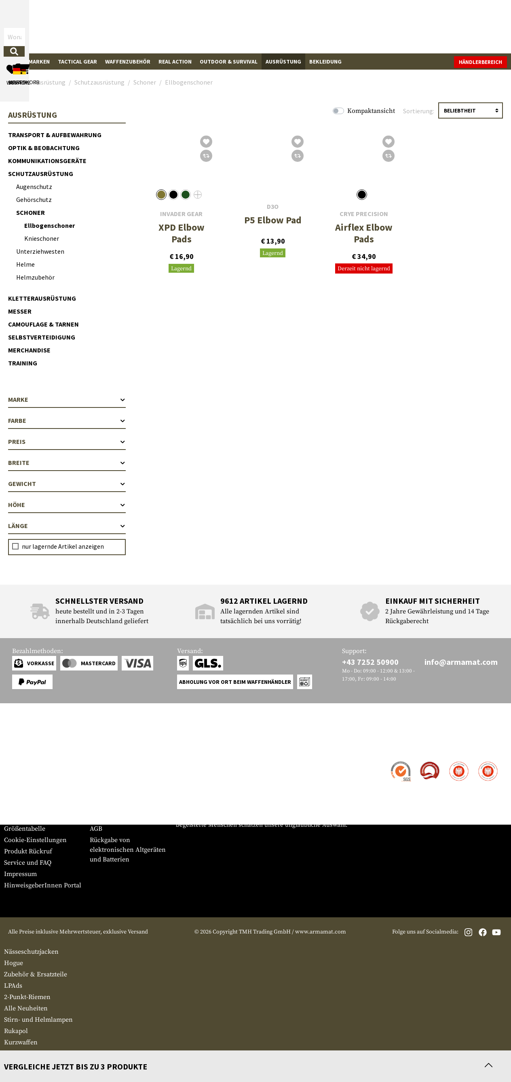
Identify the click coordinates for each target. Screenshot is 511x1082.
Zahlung (16, 785)
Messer (20, 311)
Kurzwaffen (21, 1042)
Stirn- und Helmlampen (38, 1020)
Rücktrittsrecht (111, 817)
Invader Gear (181, 214)
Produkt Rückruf (28, 851)
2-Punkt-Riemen (27, 997)
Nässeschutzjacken (31, 952)
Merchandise (29, 350)
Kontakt (15, 762)
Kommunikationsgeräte (47, 161)
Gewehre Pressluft (30, 1054)
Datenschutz (107, 806)
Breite (67, 462)
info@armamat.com (461, 662)
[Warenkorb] (460, 26)
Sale (14, 61)
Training (22, 363)
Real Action (175, 61)
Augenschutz (34, 186)
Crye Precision (364, 214)
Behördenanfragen (117, 795)
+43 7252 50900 (370, 662)
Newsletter (19, 817)
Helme (25, 264)
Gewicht (67, 483)
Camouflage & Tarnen (43, 324)
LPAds (13, 986)
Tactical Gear (77, 61)
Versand (16, 774)
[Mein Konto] (394, 26)
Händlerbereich (480, 62)
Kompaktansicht (371, 111)
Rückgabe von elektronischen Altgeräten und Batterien (128, 849)
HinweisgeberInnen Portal (42, 885)
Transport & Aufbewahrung (54, 135)
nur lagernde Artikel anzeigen (63, 546)
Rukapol (16, 1031)
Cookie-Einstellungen (35, 840)
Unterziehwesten (40, 251)
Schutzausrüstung (40, 174)
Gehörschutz (34, 199)
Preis (67, 441)
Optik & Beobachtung (44, 148)
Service (19, 746)
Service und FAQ (27, 863)
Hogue (13, 963)
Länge (67, 526)
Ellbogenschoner (49, 225)
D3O (273, 206)
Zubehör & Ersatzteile (35, 974)
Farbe (67, 420)
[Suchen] (279, 26)
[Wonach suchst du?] (214, 26)
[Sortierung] (470, 110)
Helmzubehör (35, 277)
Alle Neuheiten (26, 1008)
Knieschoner (41, 238)
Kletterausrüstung (42, 298)
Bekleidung (325, 61)
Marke (67, 399)
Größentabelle (24, 829)
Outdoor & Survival (229, 61)
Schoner (30, 212)
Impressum (20, 874)
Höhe (67, 505)
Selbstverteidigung (41, 337)
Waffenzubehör (127, 61)
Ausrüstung (283, 61)
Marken (39, 61)
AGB (96, 829)
